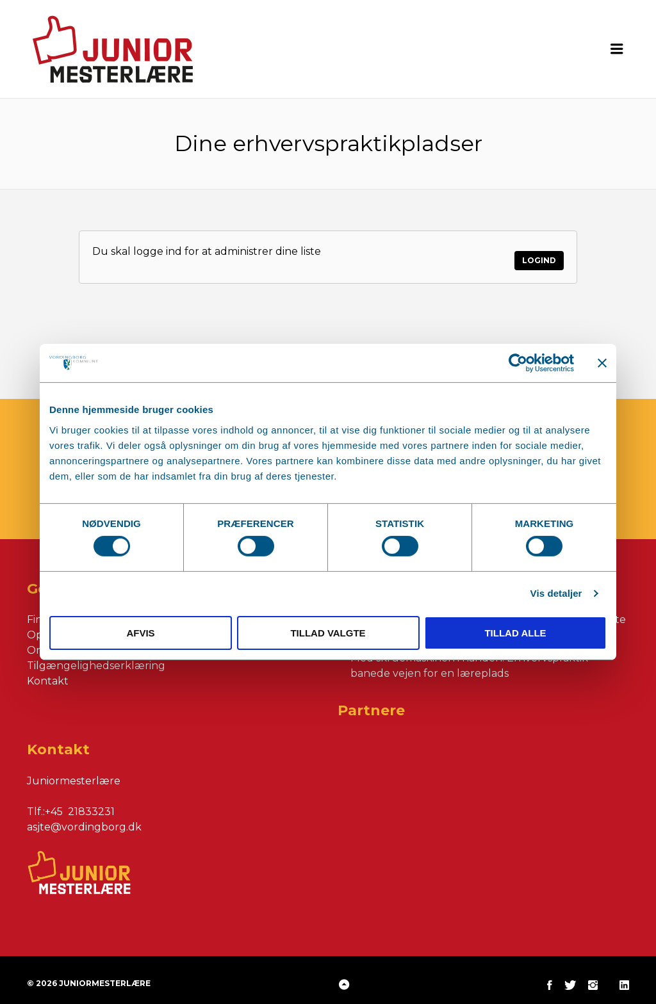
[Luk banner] (602, 363)
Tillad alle (515, 633)
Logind (539, 251)
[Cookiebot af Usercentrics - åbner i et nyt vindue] (518, 363)
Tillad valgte (327, 633)
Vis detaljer (556, 593)
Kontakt (48, 672)
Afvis (140, 633)
